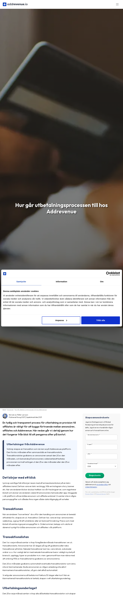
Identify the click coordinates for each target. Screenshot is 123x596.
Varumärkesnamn (93, 437)
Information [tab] (61, 281)
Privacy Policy (89, 495)
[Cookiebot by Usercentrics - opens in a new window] (108, 274)
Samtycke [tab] (21, 281)
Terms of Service (101, 495)
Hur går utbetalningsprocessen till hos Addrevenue (31, 411)
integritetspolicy (91, 489)
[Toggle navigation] (117, 5)
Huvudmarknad (92, 465)
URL (88, 456)
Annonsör (10, 411)
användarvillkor (102, 486)
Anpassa (61, 320)
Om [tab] (101, 281)
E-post (89, 446)
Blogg (4, 411)
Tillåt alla (100, 320)
